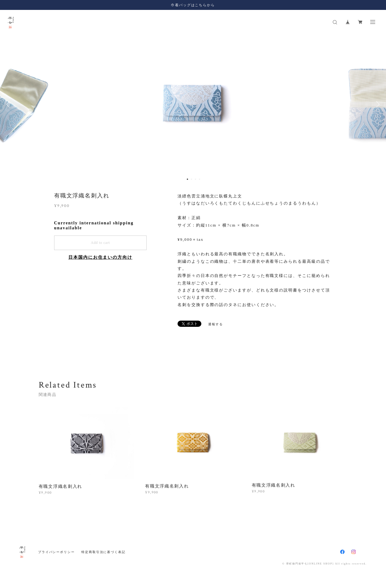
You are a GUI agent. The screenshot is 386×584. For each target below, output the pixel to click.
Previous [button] (9, 104)
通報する (215, 324)
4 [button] (199, 179)
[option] (193, 104)
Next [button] (377, 104)
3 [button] (195, 179)
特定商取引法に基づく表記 (103, 552)
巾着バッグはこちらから (193, 5)
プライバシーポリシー (56, 552)
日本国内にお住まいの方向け (100, 257)
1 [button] (187, 179)
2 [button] (191, 179)
